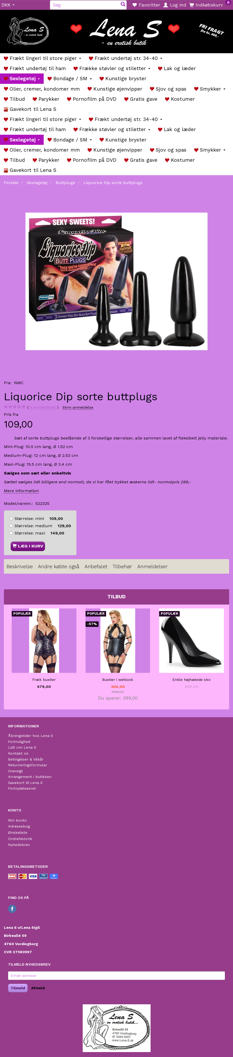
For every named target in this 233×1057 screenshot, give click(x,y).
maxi (39, 533)
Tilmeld (18, 988)
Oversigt (15, 771)
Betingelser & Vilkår (25, 759)
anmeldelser (43, 407)
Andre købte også (58, 567)
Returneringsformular (27, 765)
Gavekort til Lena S (25, 783)
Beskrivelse (20, 567)
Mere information (21, 490)
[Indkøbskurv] (210, 4)
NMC (19, 382)
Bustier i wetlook (117, 679)
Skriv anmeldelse (77, 407)
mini (39, 518)
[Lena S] (116, 30)
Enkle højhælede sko (191, 679)
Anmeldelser (152, 567)
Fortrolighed (19, 742)
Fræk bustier (44, 679)
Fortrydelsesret (22, 788)
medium (43, 525)
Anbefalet (96, 567)
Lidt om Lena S (22, 747)
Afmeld (38, 988)
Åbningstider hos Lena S (30, 736)
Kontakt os (18, 753)
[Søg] (123, 5)
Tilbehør (122, 567)
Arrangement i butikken (29, 777)
